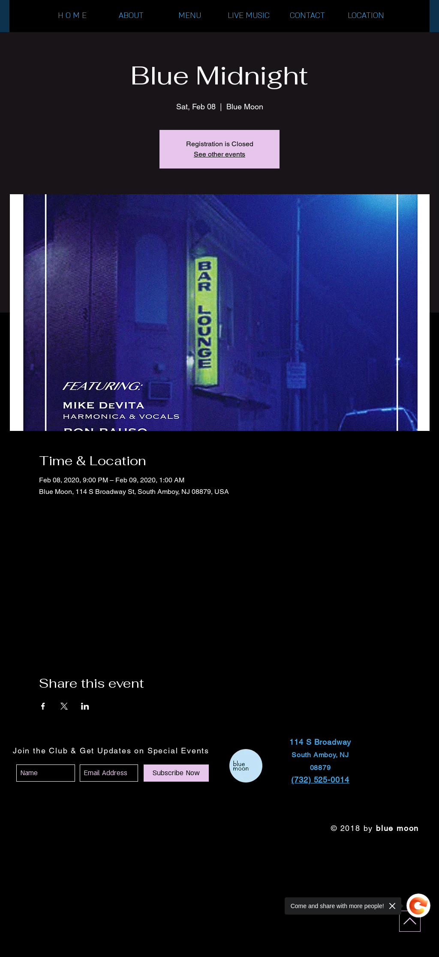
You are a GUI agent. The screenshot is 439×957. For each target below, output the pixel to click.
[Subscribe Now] (176, 773)
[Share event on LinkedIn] (85, 706)
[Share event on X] (64, 706)
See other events (219, 154)
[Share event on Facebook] (43, 706)
